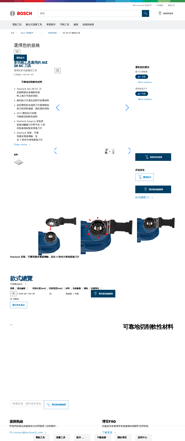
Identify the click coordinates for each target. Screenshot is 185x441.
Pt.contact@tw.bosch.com (27, 432)
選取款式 (20, 57)
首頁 (12, 33)
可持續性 (159, 5)
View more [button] (21, 144)
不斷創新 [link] (101, 437)
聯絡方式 (171, 5)
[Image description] (62, 151)
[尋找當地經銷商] (56, 404)
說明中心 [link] (142, 437)
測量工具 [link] (60, 437)
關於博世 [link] (122, 437)
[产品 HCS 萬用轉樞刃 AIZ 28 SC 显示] (13, 293)
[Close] (17, 52)
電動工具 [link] (40, 437)
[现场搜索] (145, 13)
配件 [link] (79, 437)
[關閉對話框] (57, 70)
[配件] (83, 438)
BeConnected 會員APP (142, 5)
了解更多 (107, 432)
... (41, 33)
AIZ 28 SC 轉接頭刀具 (71, 33)
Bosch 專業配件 (27, 33)
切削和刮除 (52, 33)
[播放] (11, 324)
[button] (127, 108)
